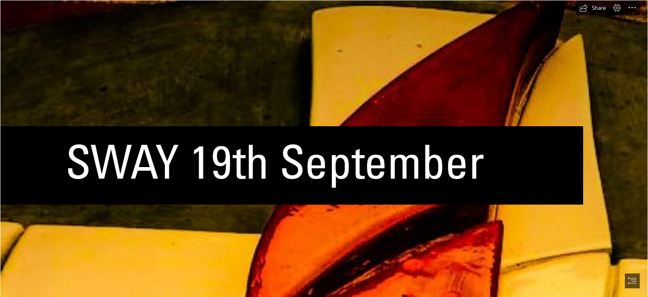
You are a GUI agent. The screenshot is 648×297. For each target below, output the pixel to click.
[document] (324, 148)
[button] (592, 7)
